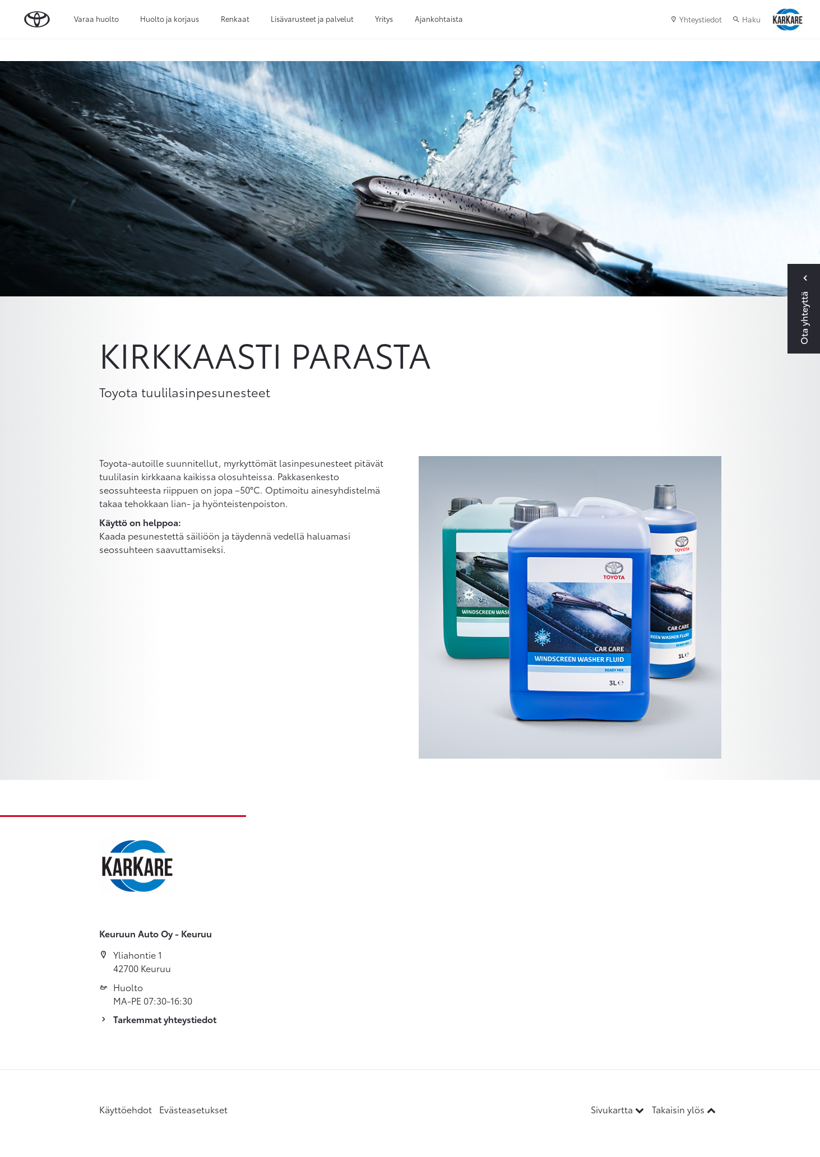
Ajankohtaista (439, 18)
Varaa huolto (96, 18)
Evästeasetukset (193, 1109)
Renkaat (235, 18)
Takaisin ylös (684, 1109)
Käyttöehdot (125, 1109)
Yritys (384, 18)
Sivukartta (618, 1109)
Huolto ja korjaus (169, 18)
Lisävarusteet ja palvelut (312, 18)
